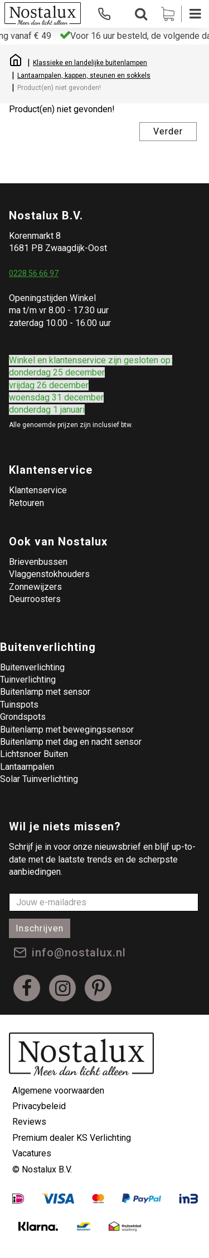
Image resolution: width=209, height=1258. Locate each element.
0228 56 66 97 (34, 273)
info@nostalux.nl (79, 952)
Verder (168, 131)
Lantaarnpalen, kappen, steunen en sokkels (83, 75)
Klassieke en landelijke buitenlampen (90, 63)
